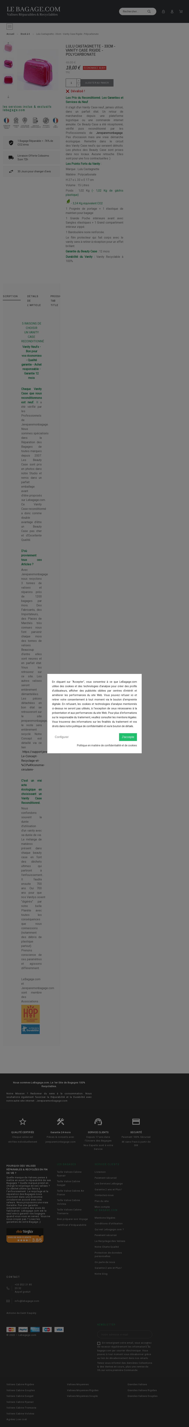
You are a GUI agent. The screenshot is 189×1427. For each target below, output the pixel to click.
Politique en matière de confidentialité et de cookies (107, 745)
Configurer (62, 737)
